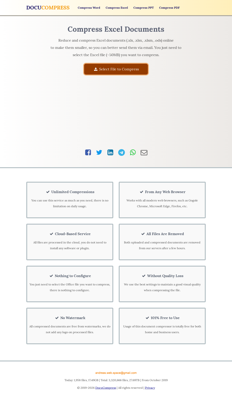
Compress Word (89, 7)
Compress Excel (117, 7)
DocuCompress (105, 387)
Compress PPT (143, 7)
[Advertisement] (116, 112)
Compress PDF (169, 7)
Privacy (150, 387)
